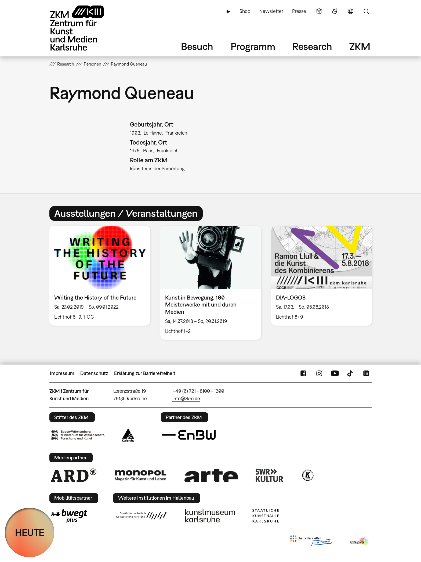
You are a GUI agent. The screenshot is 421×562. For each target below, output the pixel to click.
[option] (100, 276)
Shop (244, 11)
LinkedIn (366, 373)
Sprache (350, 11)
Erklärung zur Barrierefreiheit (144, 373)
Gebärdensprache (334, 11)
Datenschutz (94, 373)
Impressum (62, 373)
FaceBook (303, 373)
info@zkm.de (186, 398)
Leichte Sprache (319, 11)
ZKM (359, 46)
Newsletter (271, 11)
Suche (366, 11)
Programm (253, 46)
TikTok (350, 373)
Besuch (197, 46)
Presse (299, 11)
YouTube (334, 373)
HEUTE (29, 532)
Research (312, 46)
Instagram (319, 373)
